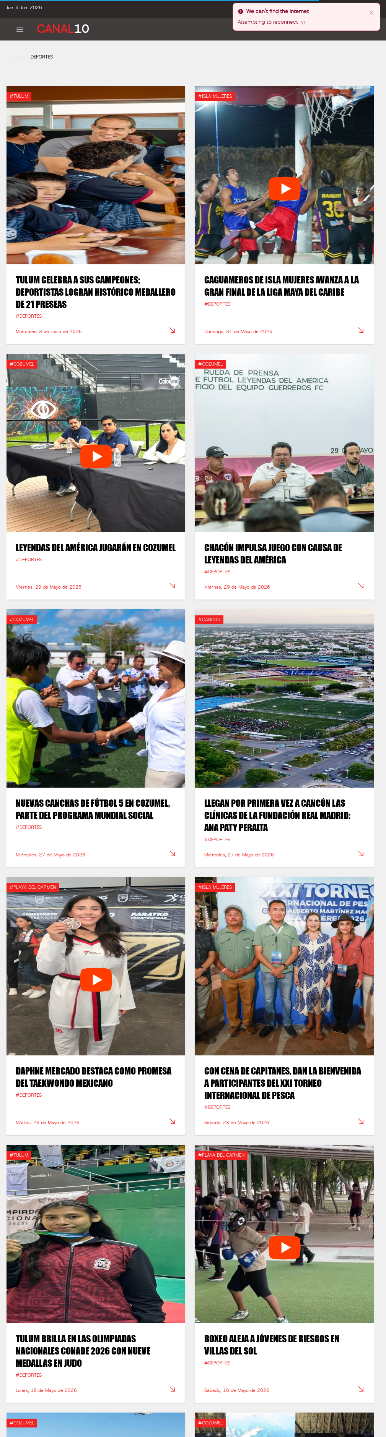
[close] (371, 12)
